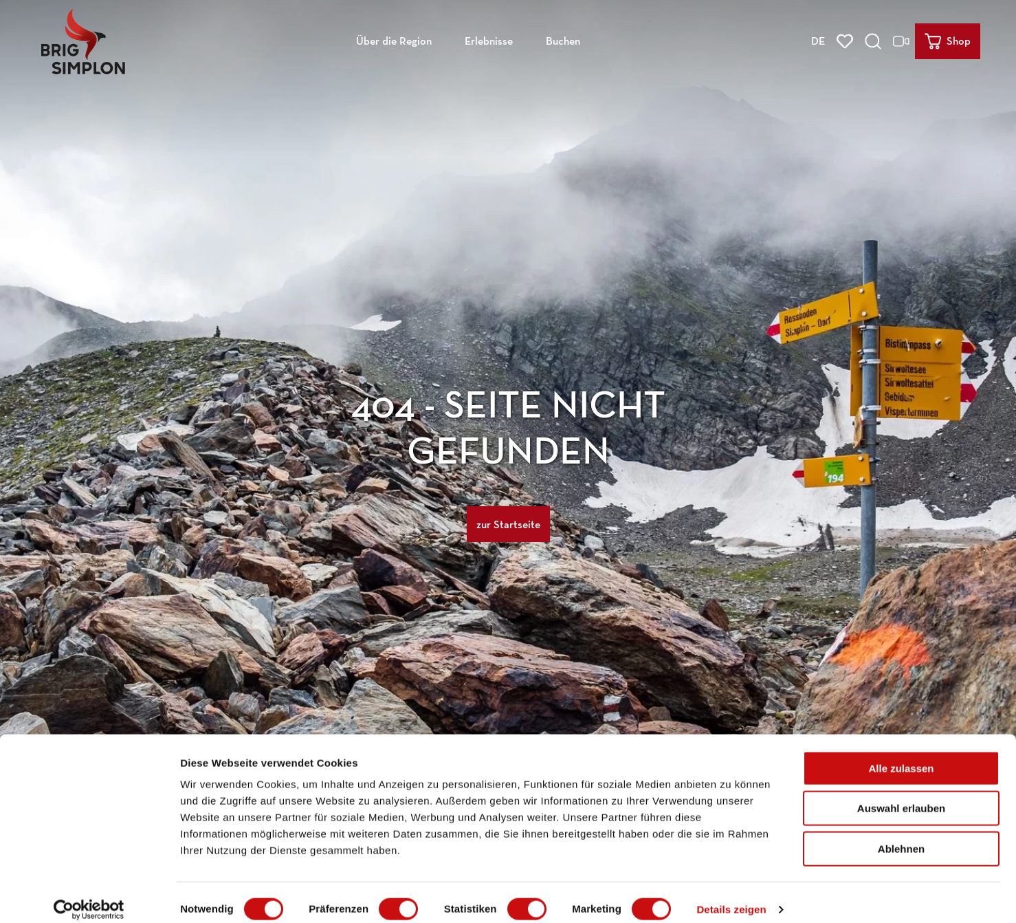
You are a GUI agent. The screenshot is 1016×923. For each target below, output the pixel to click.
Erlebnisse (489, 38)
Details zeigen (731, 896)
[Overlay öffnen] (875, 38)
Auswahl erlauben (901, 795)
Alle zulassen (901, 755)
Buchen (563, 38)
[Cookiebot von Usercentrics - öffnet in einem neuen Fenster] (89, 896)
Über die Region (394, 38)
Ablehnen (901, 835)
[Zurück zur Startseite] (80, 39)
